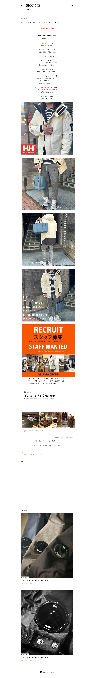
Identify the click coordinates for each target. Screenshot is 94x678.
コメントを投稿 (28, 583)
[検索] (72, 5)
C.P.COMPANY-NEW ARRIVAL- (35, 580)
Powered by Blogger (47, 672)
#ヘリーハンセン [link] (45, 43)
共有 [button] (22, 452)
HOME (28, 10)
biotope (33, 5)
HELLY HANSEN (28, 454)
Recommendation (38, 454)
